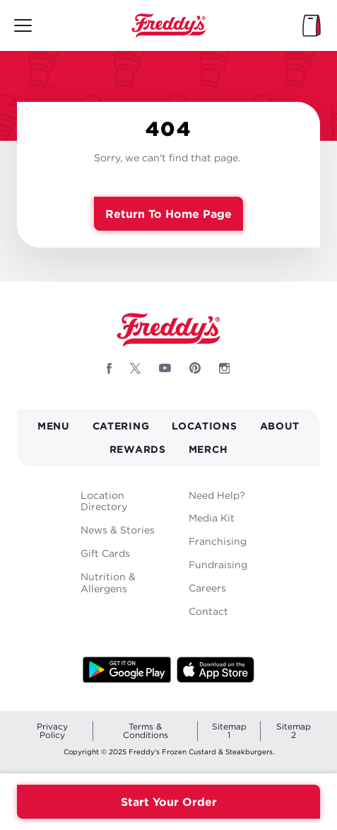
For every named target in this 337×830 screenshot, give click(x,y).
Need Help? (217, 495)
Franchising (218, 541)
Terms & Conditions (145, 730)
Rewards (138, 449)
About (280, 425)
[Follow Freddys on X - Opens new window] (135, 368)
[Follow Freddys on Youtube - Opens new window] (165, 368)
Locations (204, 425)
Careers (207, 587)
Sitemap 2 (293, 730)
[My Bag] (311, 25)
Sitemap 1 (229, 730)
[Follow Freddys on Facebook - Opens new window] (109, 368)
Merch (208, 449)
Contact (208, 611)
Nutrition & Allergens (108, 582)
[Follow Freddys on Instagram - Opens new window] (224, 368)
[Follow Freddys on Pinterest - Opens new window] (195, 368)
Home (168, 25)
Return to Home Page (168, 213)
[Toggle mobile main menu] (23, 25)
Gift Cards (105, 553)
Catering (121, 425)
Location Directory (104, 501)
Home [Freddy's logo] (169, 330)
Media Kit (212, 517)
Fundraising (218, 564)
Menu (53, 425)
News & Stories (118, 529)
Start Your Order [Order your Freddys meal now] (169, 801)
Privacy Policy (52, 730)
